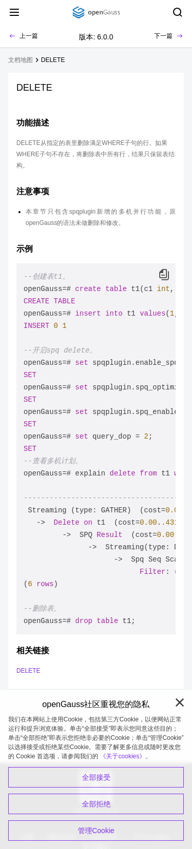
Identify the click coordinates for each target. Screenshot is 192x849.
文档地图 (20, 60)
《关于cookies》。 (126, 756)
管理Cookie (96, 830)
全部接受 (96, 777)
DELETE (53, 60)
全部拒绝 (96, 804)
